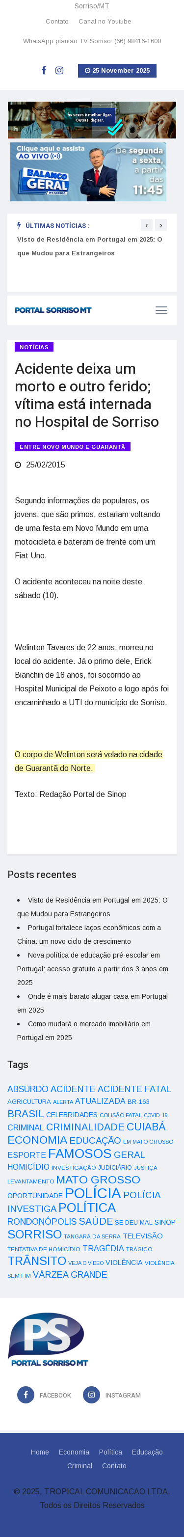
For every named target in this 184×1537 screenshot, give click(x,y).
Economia (74, 1452)
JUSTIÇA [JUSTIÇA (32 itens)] (146, 1168)
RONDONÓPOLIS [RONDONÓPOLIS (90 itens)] (42, 1222)
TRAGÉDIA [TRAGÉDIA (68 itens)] (103, 1248)
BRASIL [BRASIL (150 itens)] (25, 1113)
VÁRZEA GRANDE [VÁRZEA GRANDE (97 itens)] (70, 1275)
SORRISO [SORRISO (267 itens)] (34, 1234)
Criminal (79, 1466)
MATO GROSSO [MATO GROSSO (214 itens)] (98, 1179)
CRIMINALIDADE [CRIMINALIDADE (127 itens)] (85, 1127)
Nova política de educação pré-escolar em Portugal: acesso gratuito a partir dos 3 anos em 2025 (92, 969)
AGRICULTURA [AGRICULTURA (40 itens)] (29, 1101)
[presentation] (147, 225)
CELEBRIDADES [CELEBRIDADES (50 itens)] (72, 1115)
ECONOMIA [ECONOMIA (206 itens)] (37, 1139)
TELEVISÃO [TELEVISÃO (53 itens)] (143, 1236)
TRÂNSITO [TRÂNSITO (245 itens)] (36, 1260)
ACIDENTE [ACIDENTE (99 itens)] (73, 1089)
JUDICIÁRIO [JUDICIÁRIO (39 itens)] (115, 1167)
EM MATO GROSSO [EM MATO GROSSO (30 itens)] (148, 1142)
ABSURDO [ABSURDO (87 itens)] (28, 1089)
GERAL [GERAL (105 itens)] (129, 1155)
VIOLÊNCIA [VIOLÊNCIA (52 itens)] (124, 1262)
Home (40, 1452)
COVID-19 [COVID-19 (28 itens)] (156, 1115)
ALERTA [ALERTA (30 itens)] (63, 1102)
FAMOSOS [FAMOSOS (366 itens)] (80, 1153)
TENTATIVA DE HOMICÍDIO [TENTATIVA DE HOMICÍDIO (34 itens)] (43, 1249)
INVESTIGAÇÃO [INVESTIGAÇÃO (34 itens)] (74, 1167)
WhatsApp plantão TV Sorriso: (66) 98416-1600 (92, 41)
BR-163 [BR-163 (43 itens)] (138, 1101)
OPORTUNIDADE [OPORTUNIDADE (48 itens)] (35, 1196)
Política (110, 1452)
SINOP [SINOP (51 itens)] (165, 1222)
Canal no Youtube (105, 21)
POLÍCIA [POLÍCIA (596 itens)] (93, 1193)
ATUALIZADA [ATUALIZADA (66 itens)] (100, 1101)
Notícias (34, 347)
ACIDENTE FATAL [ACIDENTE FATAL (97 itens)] (134, 1089)
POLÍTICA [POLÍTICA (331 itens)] (87, 1207)
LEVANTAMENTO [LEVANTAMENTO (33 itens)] (30, 1181)
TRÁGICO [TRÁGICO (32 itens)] (139, 1249)
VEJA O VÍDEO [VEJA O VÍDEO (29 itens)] (86, 1263)
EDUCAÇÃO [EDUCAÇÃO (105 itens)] (95, 1140)
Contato (57, 21)
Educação (147, 1452)
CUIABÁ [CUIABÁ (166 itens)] (146, 1127)
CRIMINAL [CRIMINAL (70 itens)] (25, 1127)
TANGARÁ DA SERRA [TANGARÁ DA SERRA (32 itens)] (92, 1236)
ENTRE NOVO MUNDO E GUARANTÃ (73, 447)
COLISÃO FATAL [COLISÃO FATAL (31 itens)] (121, 1115)
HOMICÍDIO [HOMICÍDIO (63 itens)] (28, 1167)
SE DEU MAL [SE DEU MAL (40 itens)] (134, 1222)
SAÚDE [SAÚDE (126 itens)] (96, 1221)
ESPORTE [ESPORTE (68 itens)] (26, 1155)
